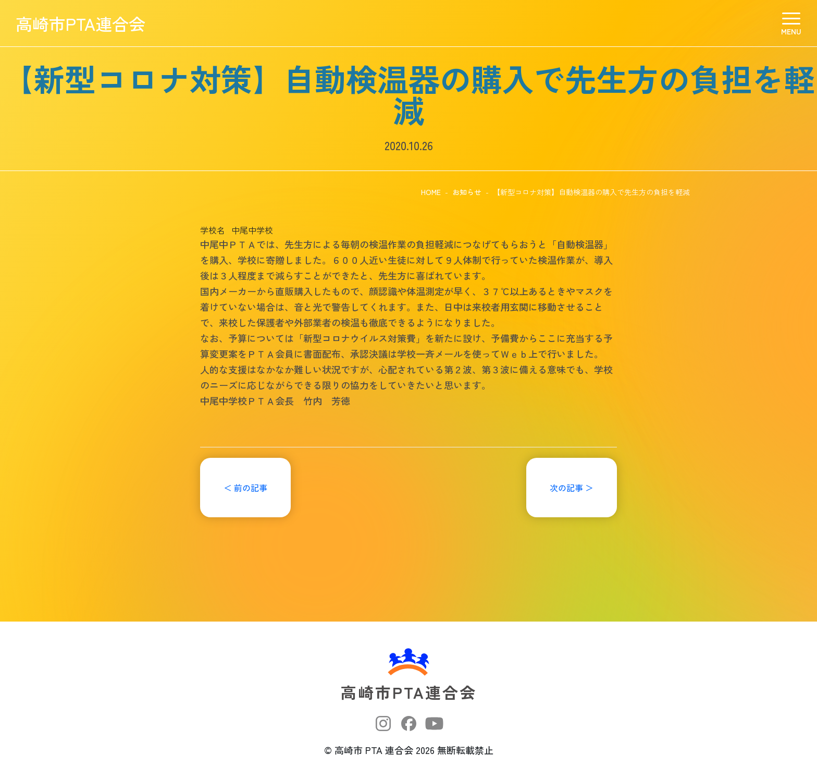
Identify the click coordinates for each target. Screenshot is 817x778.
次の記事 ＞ (571, 487)
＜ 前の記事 (245, 487)
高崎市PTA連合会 (80, 23)
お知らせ (466, 192)
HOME (431, 192)
